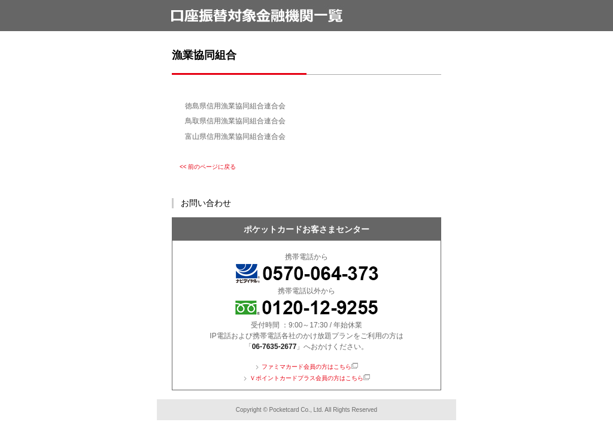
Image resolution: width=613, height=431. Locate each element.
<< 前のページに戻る (208, 166)
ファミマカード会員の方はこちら (306, 366)
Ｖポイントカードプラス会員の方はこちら (306, 378)
